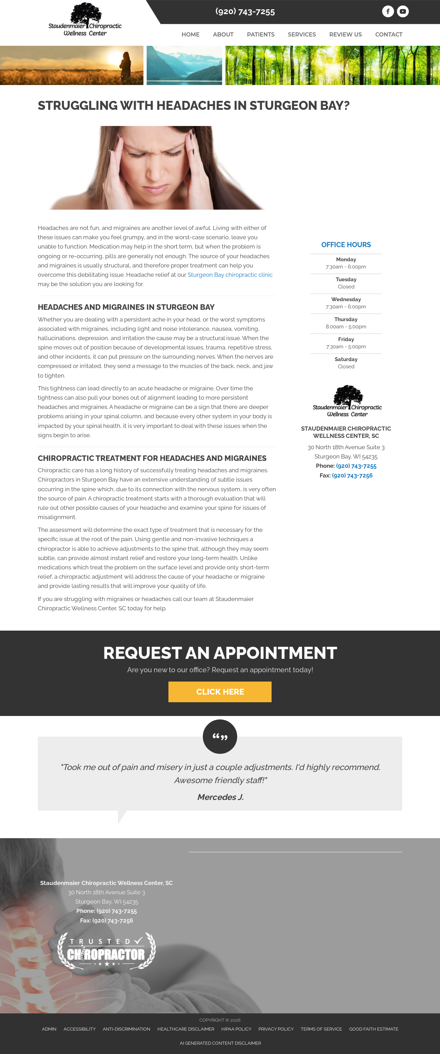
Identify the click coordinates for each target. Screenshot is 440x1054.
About (223, 34)
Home (190, 34)
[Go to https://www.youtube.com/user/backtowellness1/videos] (403, 12)
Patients (260, 34)
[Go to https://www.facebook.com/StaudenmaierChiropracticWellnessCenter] (388, 12)
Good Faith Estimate (373, 1029)
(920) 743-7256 (352, 475)
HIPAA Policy (236, 1029)
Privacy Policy (276, 1029)
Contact (389, 34)
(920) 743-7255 (245, 11)
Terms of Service (321, 1029)
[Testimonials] (220, 774)
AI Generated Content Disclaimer (220, 1043)
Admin (49, 1029)
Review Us (345, 34)
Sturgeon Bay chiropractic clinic (230, 274)
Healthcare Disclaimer (185, 1029)
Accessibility (80, 1029)
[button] (220, 692)
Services (302, 34)
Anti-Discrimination (126, 1029)
